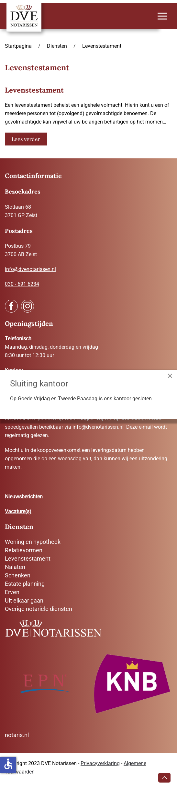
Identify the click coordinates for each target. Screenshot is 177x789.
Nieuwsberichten (24, 497)
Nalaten (15, 567)
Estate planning (25, 583)
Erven (12, 592)
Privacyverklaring (100, 763)
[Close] (170, 376)
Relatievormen (23, 550)
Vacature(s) (18, 511)
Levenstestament (27, 558)
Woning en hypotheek (33, 541)
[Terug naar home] (23, 16)
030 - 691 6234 (22, 284)
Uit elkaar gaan (24, 600)
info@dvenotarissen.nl (30, 269)
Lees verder (26, 139)
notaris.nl (17, 735)
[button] (162, 16)
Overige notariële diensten (38, 608)
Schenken (17, 575)
